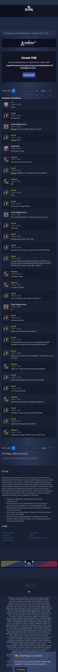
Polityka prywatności (38, 538)
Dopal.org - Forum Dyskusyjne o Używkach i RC (24, 33)
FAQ (31, 535)
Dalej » (43, 91)
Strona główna (8, 533)
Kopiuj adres (29, 75)
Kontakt (6, 535)
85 (37, 91)
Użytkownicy (8, 540)
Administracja (8, 538)
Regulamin (34, 533)
